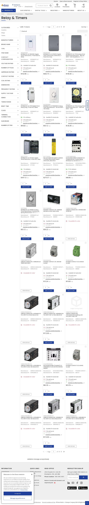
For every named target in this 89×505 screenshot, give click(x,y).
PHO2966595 (47, 208)
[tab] (10, 28)
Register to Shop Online (80, 1)
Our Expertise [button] (25, 10)
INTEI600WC (24, 52)
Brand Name (5, 44)
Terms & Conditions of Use (48, 502)
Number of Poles (7, 68)
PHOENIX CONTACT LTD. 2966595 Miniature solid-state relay (52, 210)
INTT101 (68, 52)
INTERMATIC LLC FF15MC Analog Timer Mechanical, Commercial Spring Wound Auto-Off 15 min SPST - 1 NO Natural (31, 212)
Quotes (56, 1)
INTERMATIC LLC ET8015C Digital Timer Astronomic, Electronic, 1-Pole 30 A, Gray (52, 55)
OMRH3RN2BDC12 (71, 416)
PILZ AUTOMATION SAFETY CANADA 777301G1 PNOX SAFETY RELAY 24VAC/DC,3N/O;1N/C (53, 159)
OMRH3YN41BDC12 (26, 416)
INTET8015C (46, 52)
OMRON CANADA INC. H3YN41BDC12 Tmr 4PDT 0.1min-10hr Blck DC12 (31, 418)
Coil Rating (5, 80)
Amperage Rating (7, 72)
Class (3, 110)
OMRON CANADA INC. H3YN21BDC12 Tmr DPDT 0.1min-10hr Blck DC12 (31, 366)
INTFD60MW (46, 104)
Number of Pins (7, 125)
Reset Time (5, 106)
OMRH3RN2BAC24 (48, 312)
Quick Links (34, 468)
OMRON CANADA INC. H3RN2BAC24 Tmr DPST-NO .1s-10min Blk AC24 (53, 314)
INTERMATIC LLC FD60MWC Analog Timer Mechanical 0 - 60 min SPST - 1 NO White (53, 107)
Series (3, 98)
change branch (29, 6)
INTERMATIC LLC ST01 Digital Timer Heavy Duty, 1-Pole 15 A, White (30, 106)
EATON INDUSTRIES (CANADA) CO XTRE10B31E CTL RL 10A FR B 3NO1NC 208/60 (53, 367)
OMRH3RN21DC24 (26, 260)
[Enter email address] (73, 477)
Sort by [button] (83, 27)
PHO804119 (69, 364)
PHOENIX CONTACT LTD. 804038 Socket (52, 262)
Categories (5, 27)
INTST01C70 (24, 104)
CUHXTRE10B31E (47, 364)
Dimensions (5, 85)
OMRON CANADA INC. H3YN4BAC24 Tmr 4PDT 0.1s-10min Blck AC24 (31, 314)
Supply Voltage (7, 93)
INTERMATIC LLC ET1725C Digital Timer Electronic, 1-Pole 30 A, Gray (31, 158)
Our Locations (34, 480)
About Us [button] (81, 10)
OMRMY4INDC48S (71, 208)
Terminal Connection (6, 116)
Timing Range (6, 102)
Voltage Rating (7, 63)
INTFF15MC (24, 208)
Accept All (18, 493)
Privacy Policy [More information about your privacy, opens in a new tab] (24, 490)
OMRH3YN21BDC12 (26, 364)
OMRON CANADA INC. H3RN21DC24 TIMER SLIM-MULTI (31, 262)
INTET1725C (24, 156)
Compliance (5, 472)
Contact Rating (7, 76)
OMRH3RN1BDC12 (48, 416)
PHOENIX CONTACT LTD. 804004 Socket (75, 262)
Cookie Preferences (36, 502)
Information (6, 468)
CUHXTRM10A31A (71, 156)
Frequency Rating (8, 89)
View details (71, 238)
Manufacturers (68, 10)
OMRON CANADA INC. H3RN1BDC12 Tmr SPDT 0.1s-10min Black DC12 (53, 418)
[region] (17, 488)
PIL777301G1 (46, 156)
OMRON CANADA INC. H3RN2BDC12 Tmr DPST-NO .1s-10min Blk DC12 (76, 418)
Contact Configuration (7, 58)
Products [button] (9, 10)
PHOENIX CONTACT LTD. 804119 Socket (74, 366)
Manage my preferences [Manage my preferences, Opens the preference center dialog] (17, 498)
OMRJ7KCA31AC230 (72, 312)
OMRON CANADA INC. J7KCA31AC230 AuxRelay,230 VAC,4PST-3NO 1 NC (74, 315)
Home (2, 14)
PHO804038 (47, 260)
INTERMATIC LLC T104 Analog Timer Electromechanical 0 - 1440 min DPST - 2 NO (75, 107)
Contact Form (34, 485)
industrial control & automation (15, 14)
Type (3, 49)
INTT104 (68, 104)
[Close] (32, 474)
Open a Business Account (35, 472)
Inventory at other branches (30, 71)
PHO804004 (69, 260)
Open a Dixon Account (66, 1)
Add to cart (26, 83)
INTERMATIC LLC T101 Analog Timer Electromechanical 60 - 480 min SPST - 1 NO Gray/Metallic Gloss (75, 55)
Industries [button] (54, 10)
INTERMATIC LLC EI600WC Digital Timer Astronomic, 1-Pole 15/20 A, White (30, 55)
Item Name (5, 53)
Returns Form (34, 482)
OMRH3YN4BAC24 (26, 312)
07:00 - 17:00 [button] (17, 6)
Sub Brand (5, 121)
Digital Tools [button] (40, 10)
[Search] (44, 6)
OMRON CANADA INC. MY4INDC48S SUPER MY (76, 210)
